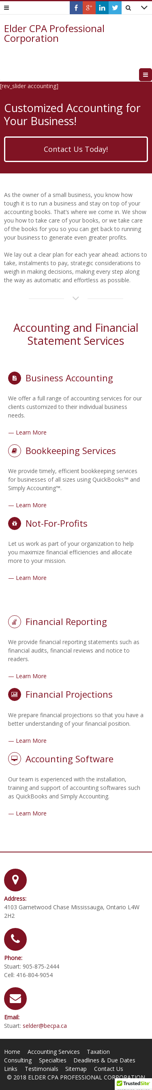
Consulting (18, 1060)
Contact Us (108, 1069)
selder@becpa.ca (45, 1025)
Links (10, 1069)
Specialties (52, 1060)
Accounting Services (54, 1051)
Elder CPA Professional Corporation (54, 33)
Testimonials (41, 1069)
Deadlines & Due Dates (104, 1060)
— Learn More (27, 432)
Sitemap (76, 1069)
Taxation (98, 1051)
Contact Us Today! (76, 149)
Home (12, 1051)
